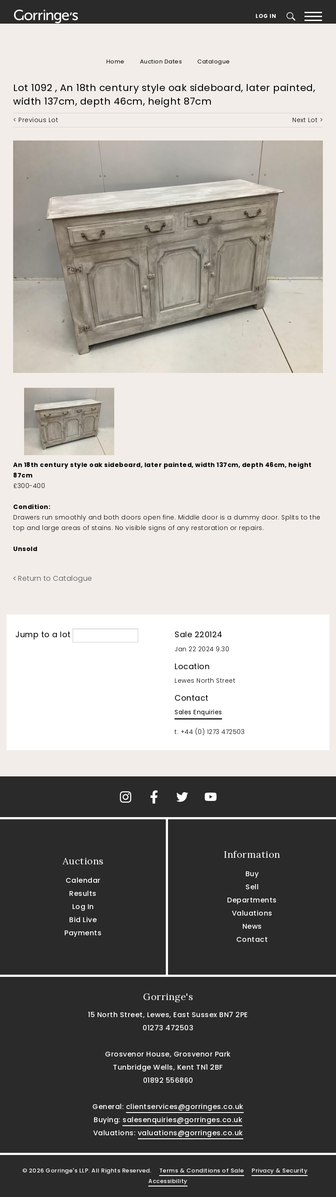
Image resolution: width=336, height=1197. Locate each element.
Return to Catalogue (52, 578)
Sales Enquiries (198, 712)
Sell (252, 887)
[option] (69, 419)
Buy (252, 874)
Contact (252, 939)
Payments (83, 933)
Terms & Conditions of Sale (201, 1170)
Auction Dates (161, 61)
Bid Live (83, 920)
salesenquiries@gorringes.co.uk (182, 1120)
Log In (266, 16)
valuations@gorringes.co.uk (190, 1133)
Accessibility (168, 1181)
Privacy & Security (280, 1170)
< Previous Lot (35, 120)
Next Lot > (307, 120)
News (252, 926)
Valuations (252, 913)
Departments (252, 900)
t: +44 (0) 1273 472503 (210, 731)
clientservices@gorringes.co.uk (185, 1107)
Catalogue (213, 61)
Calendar (83, 880)
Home (115, 61)
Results (83, 893)
